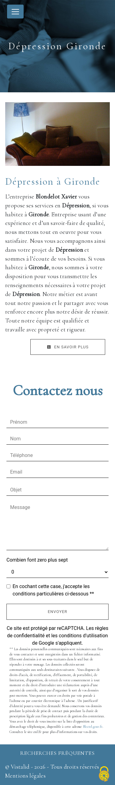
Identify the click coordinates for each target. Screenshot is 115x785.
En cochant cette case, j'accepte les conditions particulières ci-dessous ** (53, 590)
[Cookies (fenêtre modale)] (104, 774)
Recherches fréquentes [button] (57, 753)
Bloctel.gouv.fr (92, 727)
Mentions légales (25, 775)
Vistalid (20, 767)
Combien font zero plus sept (37, 560)
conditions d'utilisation (83, 636)
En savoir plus (68, 347)
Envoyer (57, 611)
